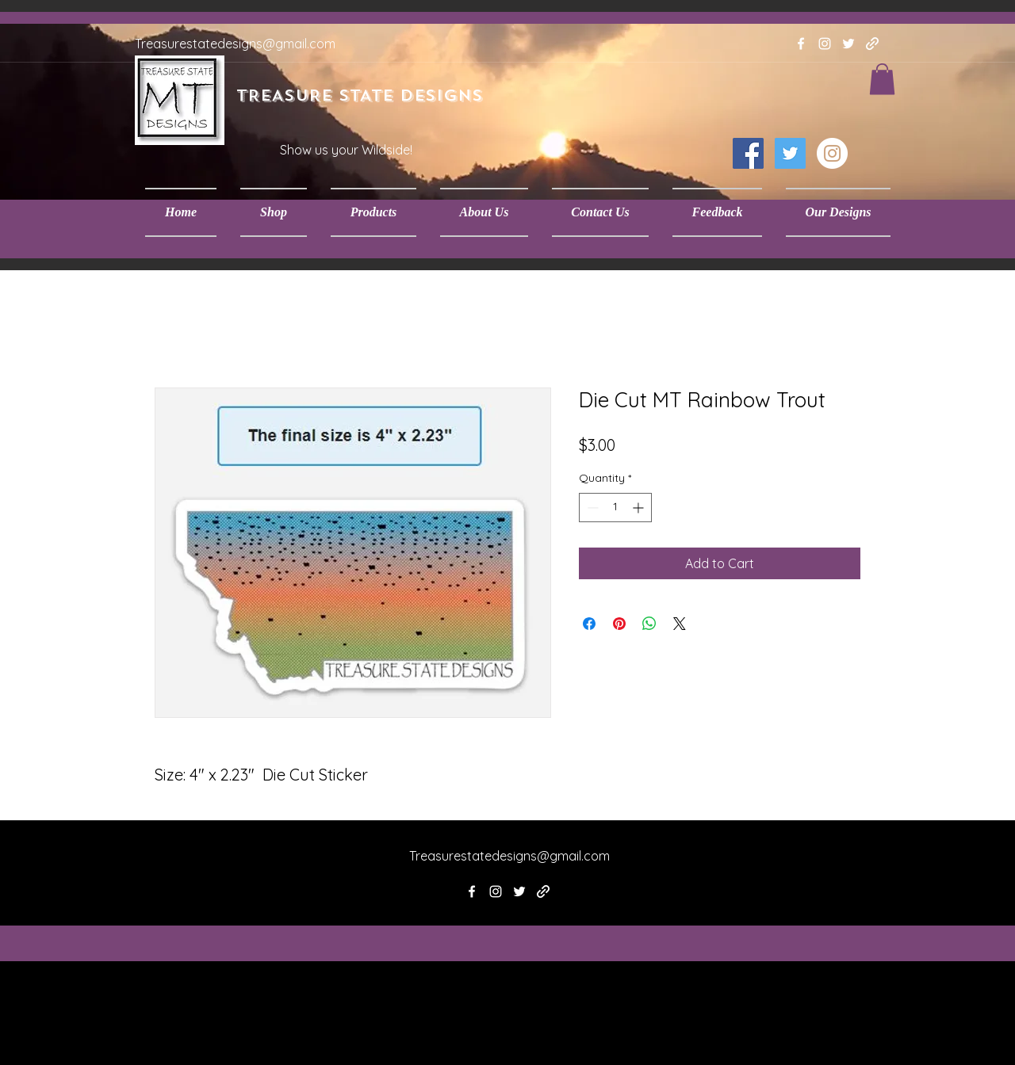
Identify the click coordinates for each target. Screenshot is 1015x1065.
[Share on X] (679, 623)
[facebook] (801, 44)
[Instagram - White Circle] (832, 153)
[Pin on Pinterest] (619, 623)
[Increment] (639, 507)
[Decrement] (591, 507)
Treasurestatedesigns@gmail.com (235, 44)
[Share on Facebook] (589, 623)
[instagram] (825, 44)
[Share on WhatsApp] (649, 623)
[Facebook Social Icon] (748, 153)
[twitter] (848, 44)
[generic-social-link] (872, 44)
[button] (273, 212)
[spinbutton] (615, 507)
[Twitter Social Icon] (790, 153)
